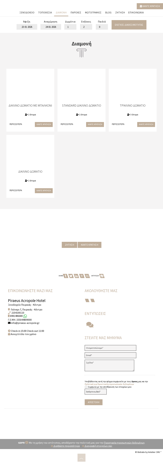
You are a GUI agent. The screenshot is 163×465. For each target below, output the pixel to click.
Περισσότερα (16, 124)
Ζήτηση (120, 12)
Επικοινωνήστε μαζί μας (30, 290)
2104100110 (17, 312)
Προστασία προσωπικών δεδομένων (124, 442)
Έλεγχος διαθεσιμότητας (129, 24)
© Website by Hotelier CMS (147, 452)
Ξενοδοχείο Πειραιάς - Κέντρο (24, 304)
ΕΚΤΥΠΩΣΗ (97, 276)
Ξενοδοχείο (26, 12)
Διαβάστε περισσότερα (65, 445)
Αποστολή (93, 402)
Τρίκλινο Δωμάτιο (132, 105)
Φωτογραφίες (93, 12)
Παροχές (76, 12)
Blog (108, 12)
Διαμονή (61, 12)
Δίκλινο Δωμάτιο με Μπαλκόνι (30, 105)
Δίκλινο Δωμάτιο (30, 171)
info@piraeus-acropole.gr (25, 322)
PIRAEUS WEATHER (81, 422)
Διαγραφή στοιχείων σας (97, 445)
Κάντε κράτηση (150, 6)
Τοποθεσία (45, 12)
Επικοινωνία (136, 12)
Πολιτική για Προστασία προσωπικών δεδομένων (109, 384)
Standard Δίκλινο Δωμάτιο (81, 105)
